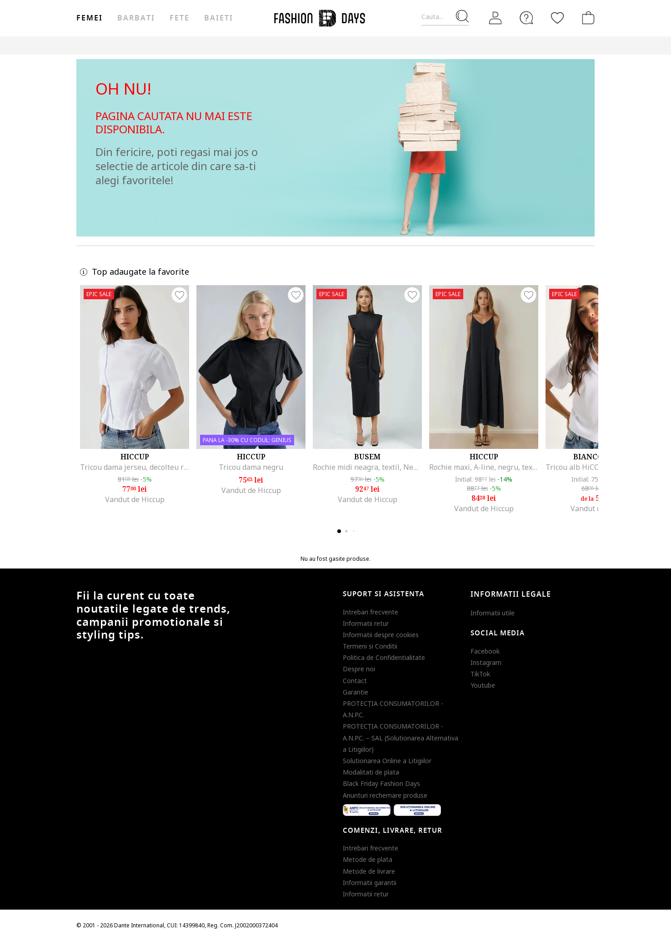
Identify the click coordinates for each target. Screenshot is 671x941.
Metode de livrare (369, 871)
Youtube (483, 685)
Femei (89, 18)
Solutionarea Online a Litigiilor (387, 760)
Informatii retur (366, 623)
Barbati (136, 18)
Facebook (485, 651)
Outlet (497, 45)
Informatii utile (493, 613)
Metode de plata (367, 859)
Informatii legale (511, 594)
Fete (180, 18)
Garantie (355, 692)
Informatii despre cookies (381, 634)
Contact (355, 680)
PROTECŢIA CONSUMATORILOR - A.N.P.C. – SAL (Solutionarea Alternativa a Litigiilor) (400, 737)
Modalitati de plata (371, 772)
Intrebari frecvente (370, 612)
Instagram (486, 662)
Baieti (218, 18)
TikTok (480, 673)
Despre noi (359, 668)
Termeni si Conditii (370, 646)
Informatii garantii (369, 882)
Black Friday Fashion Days (381, 783)
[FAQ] (526, 17)
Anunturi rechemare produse (385, 795)
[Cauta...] (445, 17)
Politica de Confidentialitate (384, 657)
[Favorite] (557, 17)
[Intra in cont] (496, 18)
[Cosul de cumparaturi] (586, 17)
